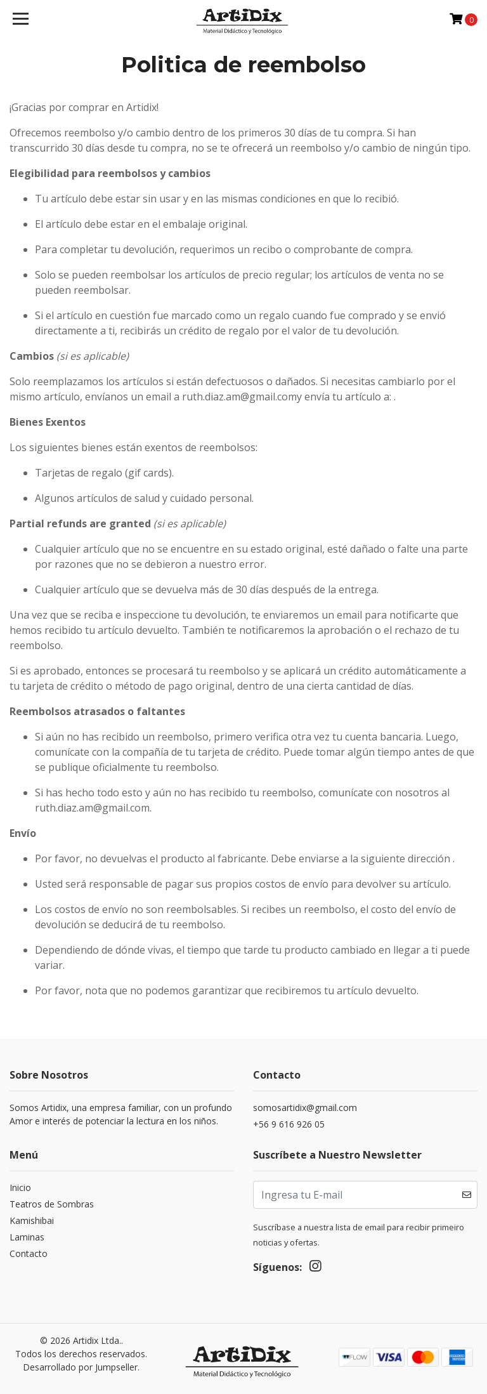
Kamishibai (32, 1220)
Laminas (27, 1237)
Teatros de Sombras (52, 1204)
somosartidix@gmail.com (305, 1107)
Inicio (20, 1187)
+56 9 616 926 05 (289, 1124)
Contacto (29, 1253)
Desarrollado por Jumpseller (80, 1367)
